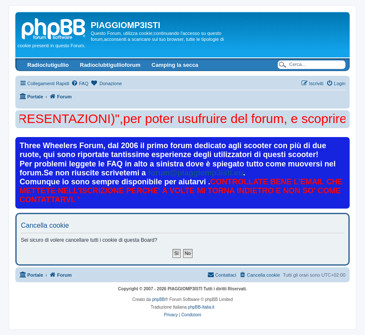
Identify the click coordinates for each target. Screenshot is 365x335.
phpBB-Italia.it (201, 307)
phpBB (158, 299)
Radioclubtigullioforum (110, 65)
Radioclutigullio (48, 65)
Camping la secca (175, 65)
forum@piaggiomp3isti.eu (195, 173)
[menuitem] (79, 83)
